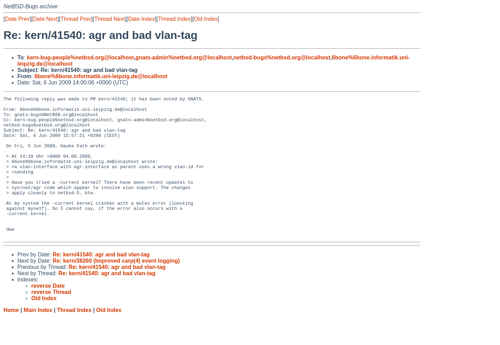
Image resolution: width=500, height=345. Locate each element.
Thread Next (109, 19)
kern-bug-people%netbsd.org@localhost (80, 57)
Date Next (45, 19)
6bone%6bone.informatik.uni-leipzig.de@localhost (100, 76)
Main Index (38, 338)
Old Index (206, 19)
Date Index (141, 19)
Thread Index (174, 19)
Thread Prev (76, 19)
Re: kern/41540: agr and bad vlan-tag (100, 283)
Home (11, 338)
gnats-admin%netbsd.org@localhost (184, 57)
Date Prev (17, 19)
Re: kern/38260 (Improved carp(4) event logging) (116, 289)
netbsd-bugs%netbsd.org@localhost (281, 57)
